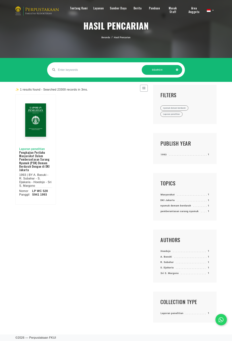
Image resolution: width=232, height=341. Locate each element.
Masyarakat (168, 194)
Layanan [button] (98, 8)
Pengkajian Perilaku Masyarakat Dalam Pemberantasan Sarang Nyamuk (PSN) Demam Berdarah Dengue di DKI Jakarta (34, 161)
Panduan (154, 8)
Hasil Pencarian (122, 37)
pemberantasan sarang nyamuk (180, 211)
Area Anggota (194, 10)
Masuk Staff (173, 10)
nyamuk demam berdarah (175, 205)
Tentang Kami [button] (79, 8)
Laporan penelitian (172, 313)
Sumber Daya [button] (118, 8)
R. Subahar (167, 262)
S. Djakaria (167, 267)
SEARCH (157, 71)
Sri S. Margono (170, 273)
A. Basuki (166, 256)
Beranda (106, 37)
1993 (164, 154)
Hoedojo (166, 251)
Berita (138, 8)
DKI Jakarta (167, 200)
